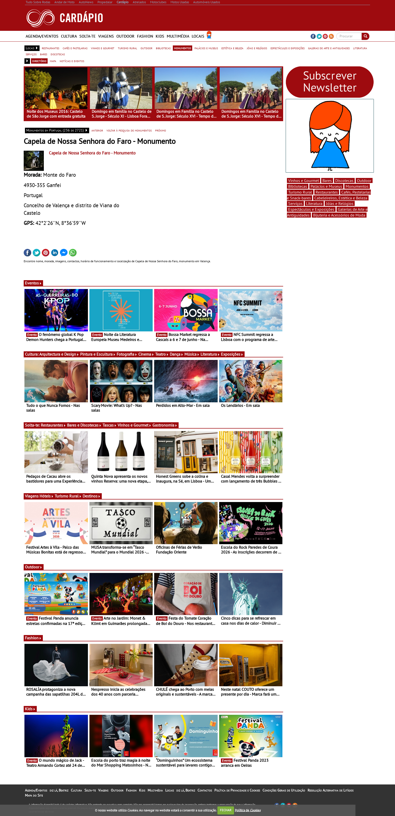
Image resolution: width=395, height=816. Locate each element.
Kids (160, 36)
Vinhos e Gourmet (134, 425)
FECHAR (226, 810)
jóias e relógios (257, 48)
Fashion (145, 36)
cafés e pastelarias (75, 48)
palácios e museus (206, 48)
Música (192, 354)
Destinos (92, 495)
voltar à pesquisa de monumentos (129, 130)
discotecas (58, 54)
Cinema (146, 354)
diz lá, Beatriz (59, 790)
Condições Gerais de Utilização (283, 790)
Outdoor (125, 36)
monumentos (182, 48)
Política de (247, 810)
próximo (160, 130)
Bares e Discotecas (84, 425)
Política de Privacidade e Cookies (237, 790)
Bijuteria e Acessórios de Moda (339, 215)
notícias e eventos (72, 61)
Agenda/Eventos (42, 36)
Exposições (232, 354)
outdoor (146, 48)
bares (43, 54)
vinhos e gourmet (102, 48)
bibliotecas (163, 48)
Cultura (69, 36)
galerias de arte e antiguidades (329, 48)
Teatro (162, 354)
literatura (360, 48)
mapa (53, 61)
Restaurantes (53, 425)
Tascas (110, 425)
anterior (97, 130)
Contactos (205, 790)
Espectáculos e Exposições (311, 209)
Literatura (210, 354)
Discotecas (344, 180)
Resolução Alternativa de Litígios (330, 790)
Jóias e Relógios (339, 203)
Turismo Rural (68, 495)
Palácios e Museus (326, 186)
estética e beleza (232, 48)
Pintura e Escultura (98, 354)
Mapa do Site (34, 795)
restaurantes (50, 48)
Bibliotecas (297, 186)
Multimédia (178, 36)
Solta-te (87, 36)
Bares (327, 180)
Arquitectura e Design (59, 354)
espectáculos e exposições (288, 48)
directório (39, 61)
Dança (176, 354)
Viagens (106, 36)
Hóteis (47, 495)
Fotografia (127, 354)
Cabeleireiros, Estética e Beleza (340, 197)
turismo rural (127, 48)
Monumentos (357, 186)
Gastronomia (164, 425)
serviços (31, 54)
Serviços (295, 203)
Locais (198, 36)
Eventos (33, 282)
